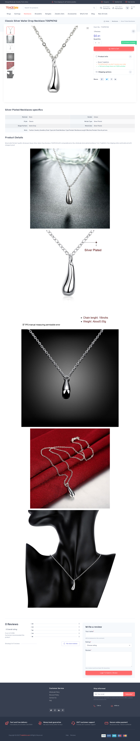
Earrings (17, 14)
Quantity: (97, 39)
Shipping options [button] (103, 72)
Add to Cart (114, 49)
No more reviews (70, 643)
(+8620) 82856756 (103, 707)
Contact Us (52, 698)
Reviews (73, 735)
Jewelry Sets (59, 14)
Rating (88, 642)
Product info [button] (102, 56)
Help (67, 735)
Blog (93, 14)
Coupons (105, 2)
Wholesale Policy (54, 692)
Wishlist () (117, 2)
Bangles (48, 14)
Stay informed (99, 688)
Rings (9, 14)
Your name (89, 631)
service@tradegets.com (122, 707)
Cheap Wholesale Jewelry (13, 2)
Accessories (72, 14)
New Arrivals (102, 14)
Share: (96, 79)
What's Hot (84, 14)
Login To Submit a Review (108, 673)
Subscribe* (129, 694)
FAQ (50, 700)
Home (106, 21)
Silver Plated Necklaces (128, 21)
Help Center (130, 2)
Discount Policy (54, 695)
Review (88, 650)
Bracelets (38, 14)
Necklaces (27, 14)
